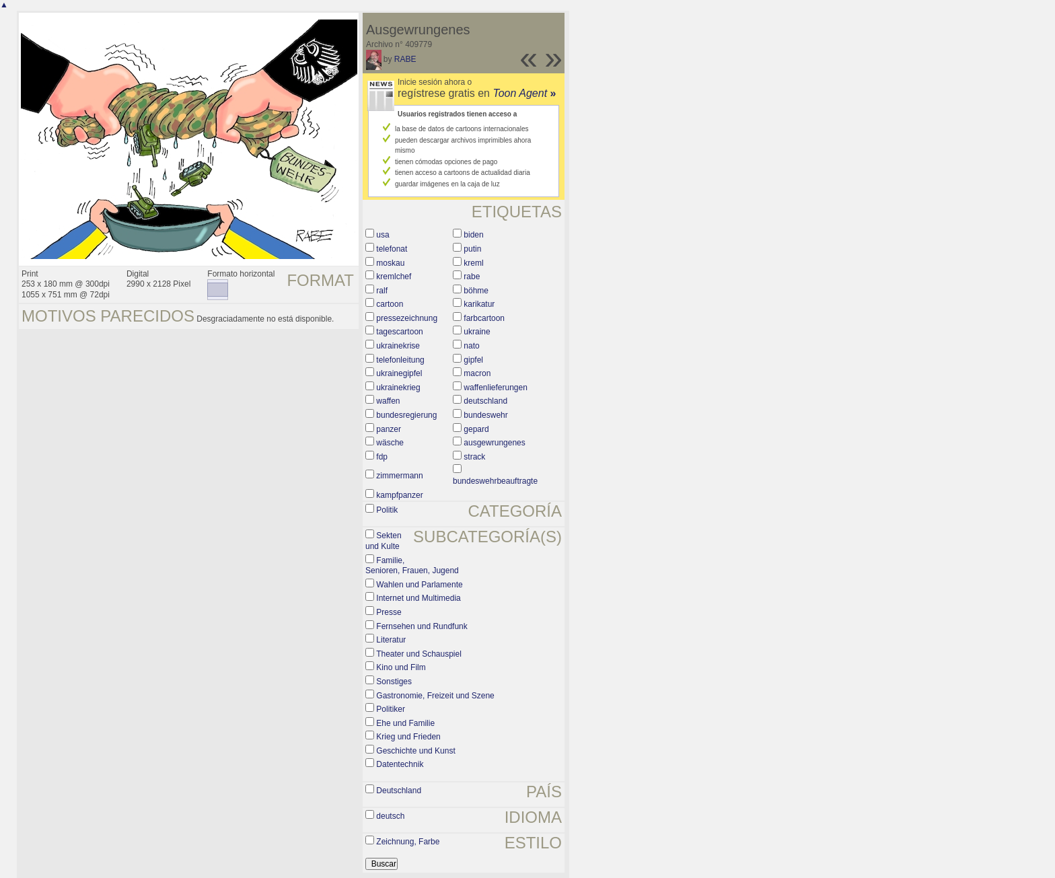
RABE (405, 59)
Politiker (390, 709)
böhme (476, 290)
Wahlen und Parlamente (419, 584)
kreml (473, 263)
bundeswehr (485, 415)
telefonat (391, 249)
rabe (472, 276)
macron (477, 373)
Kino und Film (400, 667)
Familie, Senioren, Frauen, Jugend (412, 566)
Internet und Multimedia (418, 598)
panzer (388, 429)
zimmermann (399, 475)
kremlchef (393, 276)
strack (474, 457)
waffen (388, 401)
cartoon (389, 304)
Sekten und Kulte (383, 541)
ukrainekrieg (398, 387)
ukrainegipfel (399, 373)
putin (472, 249)
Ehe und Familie (405, 723)
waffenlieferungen (496, 387)
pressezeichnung (406, 318)
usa (382, 235)
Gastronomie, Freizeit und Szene (435, 695)
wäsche (390, 442)
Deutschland (398, 790)
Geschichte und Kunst (415, 751)
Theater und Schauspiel (419, 654)
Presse (388, 612)
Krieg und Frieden (408, 736)
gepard (476, 429)
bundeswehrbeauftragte (495, 481)
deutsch (390, 816)
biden (473, 235)
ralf (382, 290)
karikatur (479, 304)
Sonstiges (394, 681)
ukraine (477, 331)
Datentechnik (399, 764)
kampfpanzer (399, 495)
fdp (382, 457)
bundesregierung (406, 415)
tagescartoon (399, 331)
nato (471, 346)
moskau (390, 263)
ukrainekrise (398, 346)
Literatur (391, 640)
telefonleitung (400, 360)
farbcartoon (484, 318)
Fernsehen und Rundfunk (421, 626)
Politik (387, 510)
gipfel (473, 360)
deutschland (485, 401)
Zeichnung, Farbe (407, 841)
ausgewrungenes (494, 442)
